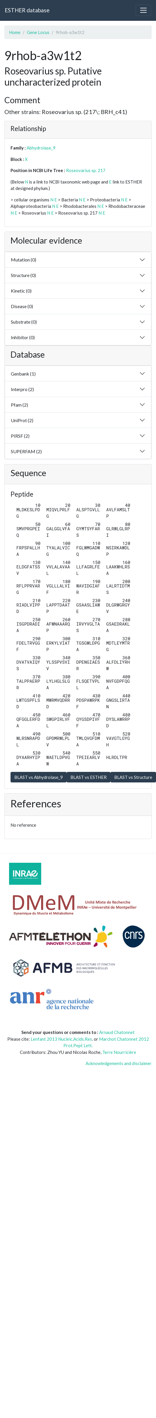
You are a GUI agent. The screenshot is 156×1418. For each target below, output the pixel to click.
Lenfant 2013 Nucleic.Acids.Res (61, 1039)
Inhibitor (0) (23, 337)
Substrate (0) (24, 322)
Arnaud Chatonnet (117, 1032)
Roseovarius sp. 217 (85, 170)
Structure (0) (23, 275)
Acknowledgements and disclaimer (119, 1063)
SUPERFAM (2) (26, 451)
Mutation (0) (23, 259)
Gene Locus (38, 32)
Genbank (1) (23, 373)
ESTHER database (27, 10)
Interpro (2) (22, 389)
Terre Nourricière (119, 1052)
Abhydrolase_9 (41, 147)
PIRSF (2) (20, 436)
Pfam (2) (19, 404)
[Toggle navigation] (143, 10)
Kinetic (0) (21, 290)
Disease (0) (22, 306)
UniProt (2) (22, 420)
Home (14, 32)
